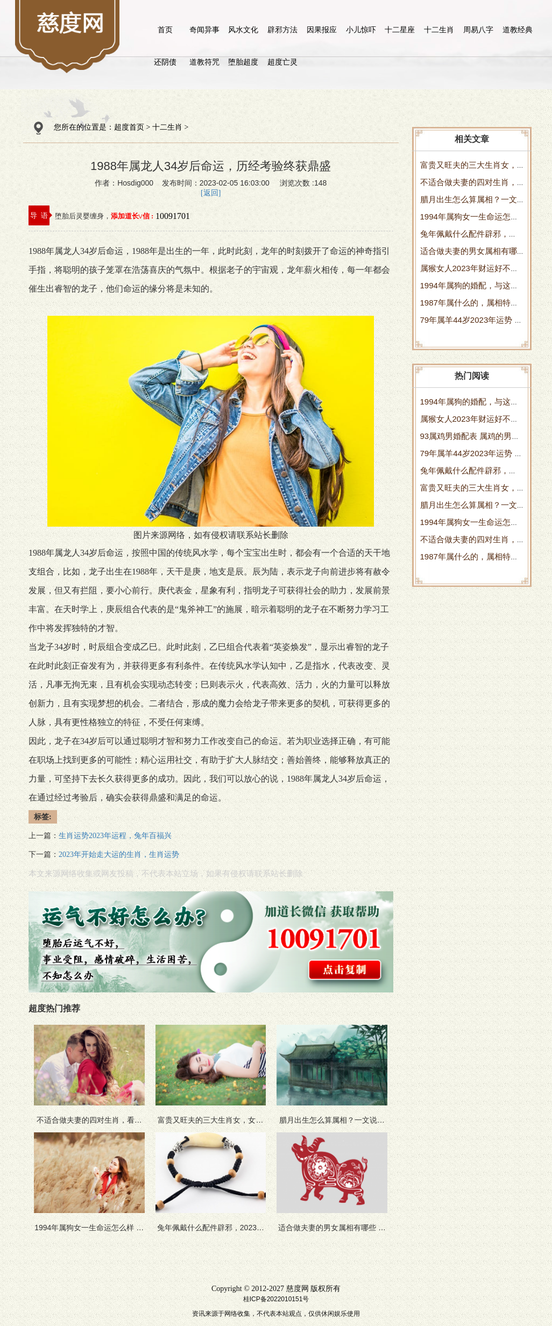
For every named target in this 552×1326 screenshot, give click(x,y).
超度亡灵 (282, 62)
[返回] (211, 193)
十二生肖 (439, 29)
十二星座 (400, 29)
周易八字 (478, 29)
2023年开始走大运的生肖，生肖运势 (119, 854)
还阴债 (165, 62)
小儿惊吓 (361, 29)
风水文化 (243, 29)
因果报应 (322, 29)
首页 (165, 29)
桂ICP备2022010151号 (276, 1299)
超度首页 (129, 127)
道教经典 (518, 29)
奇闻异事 (204, 29)
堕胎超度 (243, 62)
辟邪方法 (282, 29)
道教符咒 (204, 62)
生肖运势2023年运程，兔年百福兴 (115, 836)
